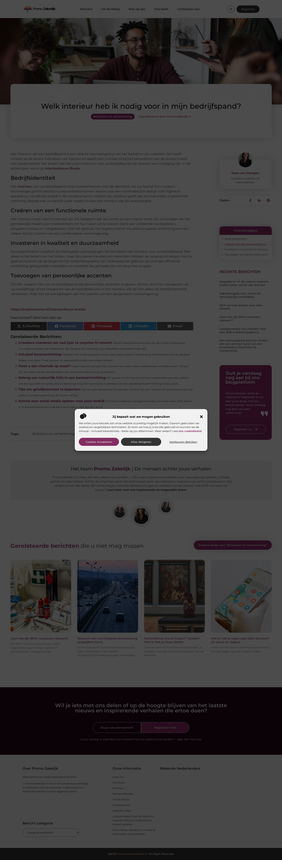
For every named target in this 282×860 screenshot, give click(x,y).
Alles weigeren (141, 441)
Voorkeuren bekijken (183, 441)
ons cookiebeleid (190, 430)
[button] (201, 417)
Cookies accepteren (99, 441)
